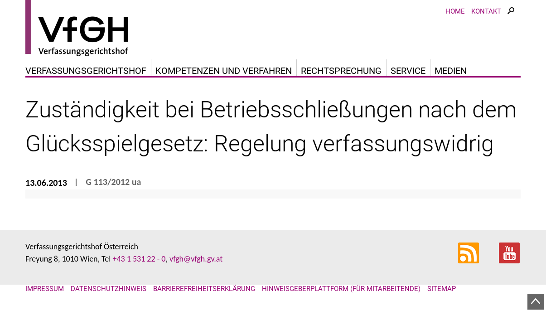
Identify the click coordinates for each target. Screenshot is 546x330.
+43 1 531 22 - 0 (138, 259)
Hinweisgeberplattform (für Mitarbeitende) (341, 289)
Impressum (44, 289)
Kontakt (486, 11)
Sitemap (441, 289)
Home (455, 11)
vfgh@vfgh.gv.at (195, 259)
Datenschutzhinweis (108, 289)
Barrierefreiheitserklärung (204, 289)
